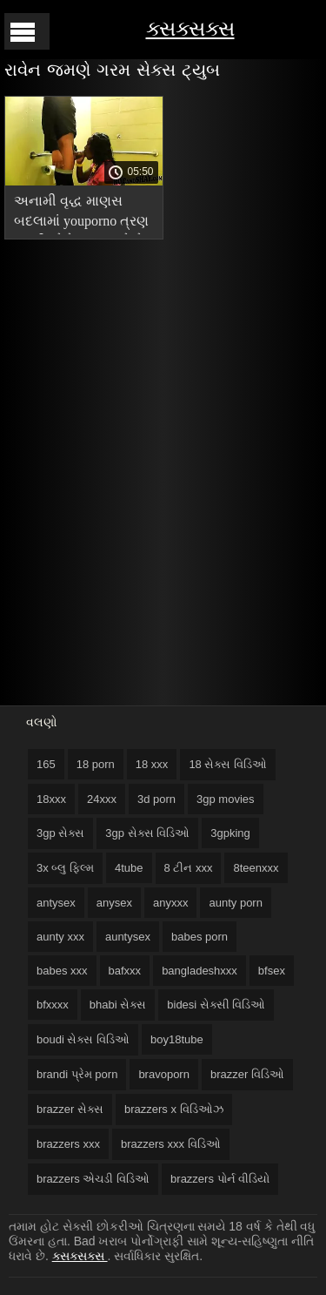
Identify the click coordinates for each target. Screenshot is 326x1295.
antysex (56, 902)
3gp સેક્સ (60, 833)
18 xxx (152, 764)
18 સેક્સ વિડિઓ (228, 764)
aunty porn (235, 902)
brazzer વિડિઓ (247, 1074)
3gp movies (225, 799)
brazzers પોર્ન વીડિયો (219, 1178)
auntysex (127, 936)
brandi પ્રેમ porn (77, 1074)
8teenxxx (255, 867)
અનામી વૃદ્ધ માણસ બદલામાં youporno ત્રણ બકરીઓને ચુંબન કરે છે (81, 213)
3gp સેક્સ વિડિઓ (147, 833)
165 (46, 764)
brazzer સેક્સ (70, 1109)
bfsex (271, 970)
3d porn (156, 799)
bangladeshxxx (199, 970)
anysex (114, 902)
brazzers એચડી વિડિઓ (93, 1178)
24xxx (101, 799)
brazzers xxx (68, 1143)
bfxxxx (53, 1004)
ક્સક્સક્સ (190, 28)
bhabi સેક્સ (118, 1004)
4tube (129, 867)
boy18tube (176, 1039)
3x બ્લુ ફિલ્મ (65, 867)
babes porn (199, 936)
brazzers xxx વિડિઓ (171, 1143)
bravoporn (164, 1074)
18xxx (51, 799)
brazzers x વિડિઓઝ (173, 1109)
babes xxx (62, 970)
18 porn (96, 764)
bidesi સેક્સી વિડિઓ (216, 1004)
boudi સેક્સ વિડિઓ (83, 1039)
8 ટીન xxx (188, 867)
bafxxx (125, 970)
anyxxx (170, 902)
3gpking (230, 833)
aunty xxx (60, 936)
